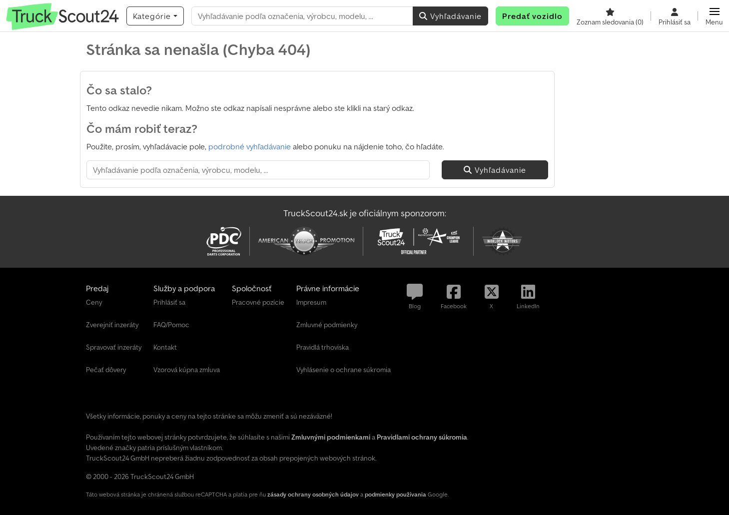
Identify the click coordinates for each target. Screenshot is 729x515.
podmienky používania (395, 494)
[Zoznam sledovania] (610, 15)
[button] (714, 15)
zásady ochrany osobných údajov (313, 494)
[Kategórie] (155, 15)
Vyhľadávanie (450, 16)
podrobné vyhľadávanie (249, 146)
